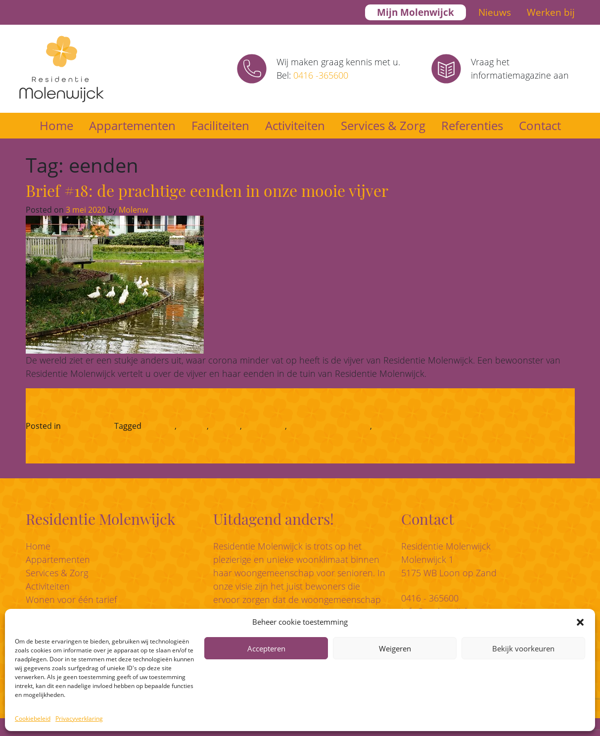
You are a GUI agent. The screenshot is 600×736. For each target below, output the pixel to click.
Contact (540, 125)
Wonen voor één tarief (71, 599)
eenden (193, 425)
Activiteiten (295, 125)
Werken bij (551, 12)
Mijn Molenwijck (415, 12)
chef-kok (159, 425)
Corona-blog (86, 425)
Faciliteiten (220, 125)
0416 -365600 (320, 75)
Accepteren (266, 648)
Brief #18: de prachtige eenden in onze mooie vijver (207, 190)
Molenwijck (264, 425)
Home (56, 125)
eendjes (225, 425)
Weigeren (395, 648)
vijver (384, 425)
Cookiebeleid (32, 718)
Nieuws (494, 12)
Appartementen (132, 125)
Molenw (132, 209)
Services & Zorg (383, 125)
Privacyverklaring (79, 718)
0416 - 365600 (430, 598)
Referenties (472, 125)
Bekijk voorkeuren (523, 648)
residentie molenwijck (329, 425)
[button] (580, 622)
